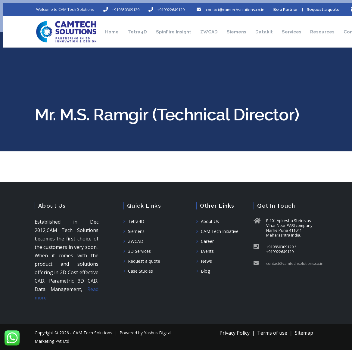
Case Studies (140, 271)
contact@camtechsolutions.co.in (295, 263)
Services (310, 27)
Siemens (249, 27)
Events (207, 251)
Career (207, 241)
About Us (210, 221)
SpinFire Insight (180, 27)
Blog (205, 271)
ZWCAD (218, 27)
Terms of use (272, 333)
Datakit (279, 27)
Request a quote (144, 261)
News (206, 261)
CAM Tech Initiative (219, 231)
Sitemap (304, 333)
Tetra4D (140, 27)
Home (112, 27)
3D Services (139, 251)
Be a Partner (294, 6)
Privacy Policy (235, 333)
